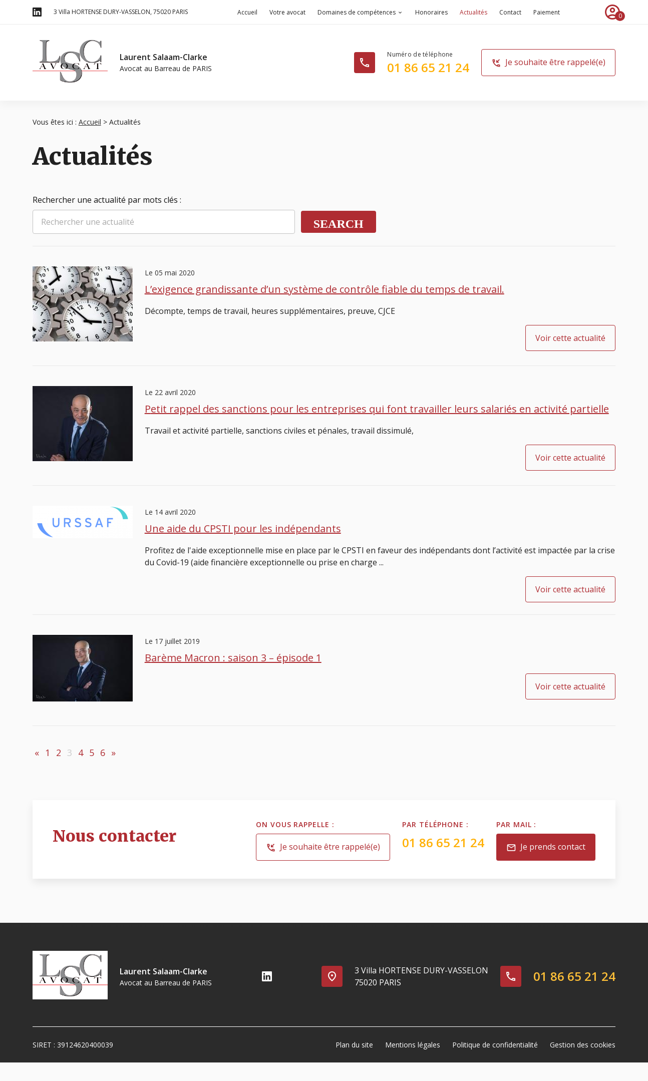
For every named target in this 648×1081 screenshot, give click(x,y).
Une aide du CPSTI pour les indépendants (243, 528)
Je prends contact (545, 847)
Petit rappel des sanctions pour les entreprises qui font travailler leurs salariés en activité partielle (377, 409)
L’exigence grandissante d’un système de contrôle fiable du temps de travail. (324, 289)
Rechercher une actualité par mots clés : (107, 199)
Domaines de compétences (356, 12)
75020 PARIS (121, 12)
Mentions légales (412, 1044)
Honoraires (431, 12)
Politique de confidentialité (495, 1044)
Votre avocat (287, 12)
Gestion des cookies (582, 1044)
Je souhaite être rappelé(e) (548, 63)
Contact (510, 12)
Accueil (247, 12)
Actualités (473, 12)
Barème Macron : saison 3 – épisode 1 (233, 657)
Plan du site (354, 1044)
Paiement (546, 12)
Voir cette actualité (570, 337)
